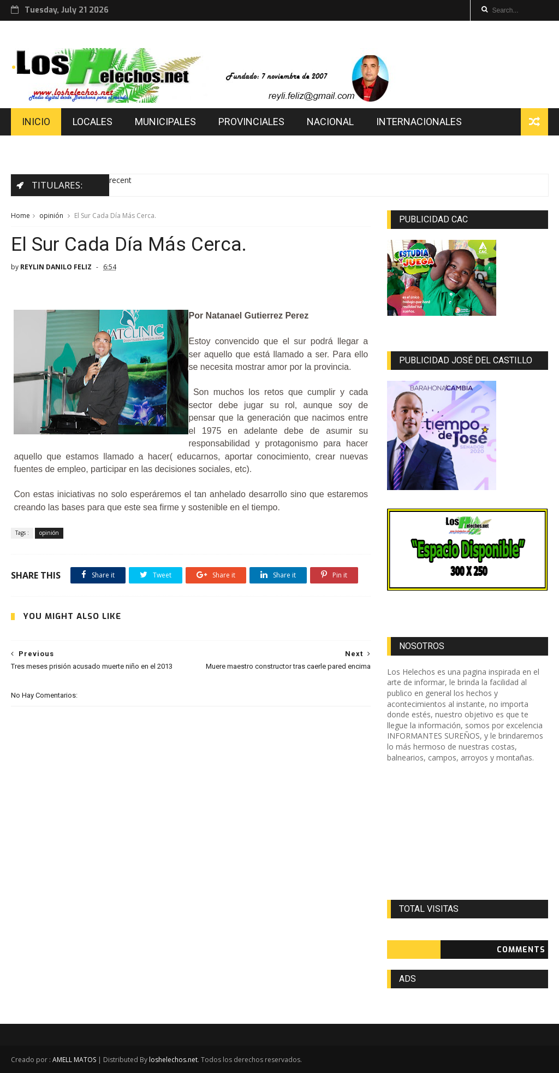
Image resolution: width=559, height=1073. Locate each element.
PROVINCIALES (251, 121)
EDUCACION (48, 149)
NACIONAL (330, 121)
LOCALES (92, 121)
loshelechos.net (173, 1059)
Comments (521, 950)
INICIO (36, 121)
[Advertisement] (467, 831)
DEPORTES (120, 149)
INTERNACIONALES (419, 121)
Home (20, 215)
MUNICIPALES (165, 121)
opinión (51, 215)
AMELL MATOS (74, 1059)
